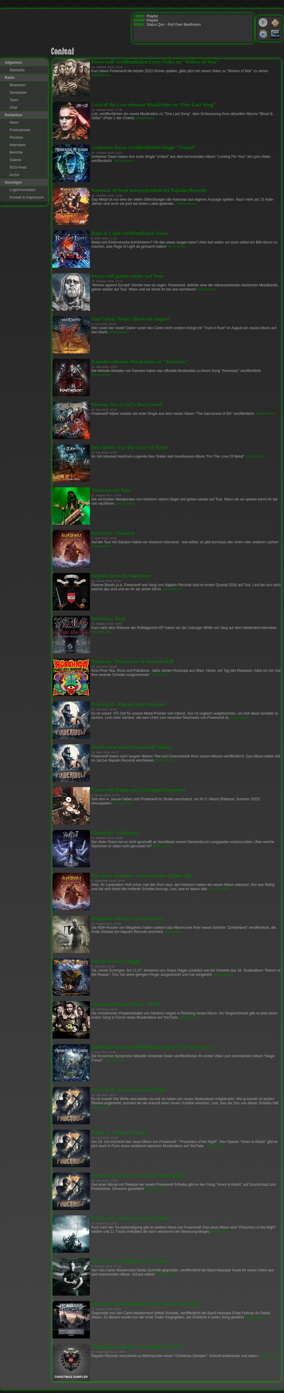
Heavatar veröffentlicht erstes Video (130, 1261)
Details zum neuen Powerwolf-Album (131, 747)
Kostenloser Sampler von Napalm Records (136, 1347)
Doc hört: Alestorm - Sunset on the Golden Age (141, 875)
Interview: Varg (108, 618)
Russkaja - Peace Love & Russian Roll (132, 661)
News (14, 122)
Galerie (15, 160)
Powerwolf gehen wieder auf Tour (127, 276)
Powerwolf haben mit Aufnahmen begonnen (138, 790)
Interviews (18, 145)
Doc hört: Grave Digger (116, 961)
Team (14, 100)
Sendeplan (18, 92)
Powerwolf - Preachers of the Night (129, 1090)
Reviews (16, 137)
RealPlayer (275, 34)
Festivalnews (20, 130)
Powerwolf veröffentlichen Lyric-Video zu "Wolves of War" (155, 62)
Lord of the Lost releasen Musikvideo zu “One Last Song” (153, 105)
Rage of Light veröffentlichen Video (129, 233)
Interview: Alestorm (113, 533)
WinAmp (275, 23)
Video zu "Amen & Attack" (121, 1132)
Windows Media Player (263, 34)
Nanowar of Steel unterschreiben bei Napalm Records (148, 190)
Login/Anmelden (23, 190)
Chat (13, 107)
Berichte (16, 152)
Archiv (14, 175)
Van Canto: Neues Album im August (130, 319)
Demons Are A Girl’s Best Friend (126, 404)
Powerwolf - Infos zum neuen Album (130, 1218)
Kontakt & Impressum (27, 197)
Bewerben (18, 85)
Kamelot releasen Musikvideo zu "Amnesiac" (140, 361)
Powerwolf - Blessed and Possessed (128, 704)
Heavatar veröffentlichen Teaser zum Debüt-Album (146, 1304)
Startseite (17, 70)
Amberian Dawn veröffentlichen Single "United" (144, 147)
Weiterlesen (100, 75)
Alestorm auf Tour (111, 490)
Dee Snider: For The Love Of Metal (129, 447)
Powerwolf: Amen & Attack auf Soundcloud (138, 1175)
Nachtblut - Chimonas (115, 833)
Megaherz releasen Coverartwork (127, 918)
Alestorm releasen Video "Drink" (127, 1004)
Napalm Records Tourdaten (121, 576)
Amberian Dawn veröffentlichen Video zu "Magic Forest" (153, 1047)
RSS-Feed (18, 167)
